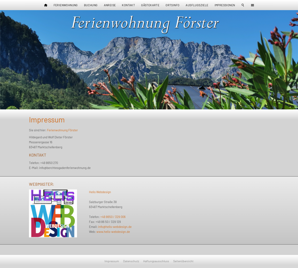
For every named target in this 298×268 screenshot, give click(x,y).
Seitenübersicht (183, 261)
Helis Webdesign (100, 192)
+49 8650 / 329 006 (113, 217)
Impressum (112, 261)
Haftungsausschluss (156, 261)
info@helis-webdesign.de (115, 227)
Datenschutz (131, 261)
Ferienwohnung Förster (62, 130)
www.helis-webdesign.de (113, 231)
